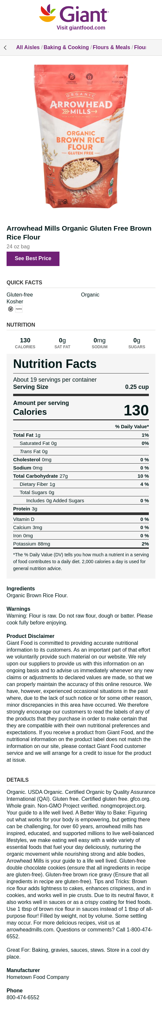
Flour (140, 47)
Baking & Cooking (66, 47)
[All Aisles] (81, 13)
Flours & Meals (111, 47)
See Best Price (33, 258)
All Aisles (27, 47)
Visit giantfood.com (81, 27)
